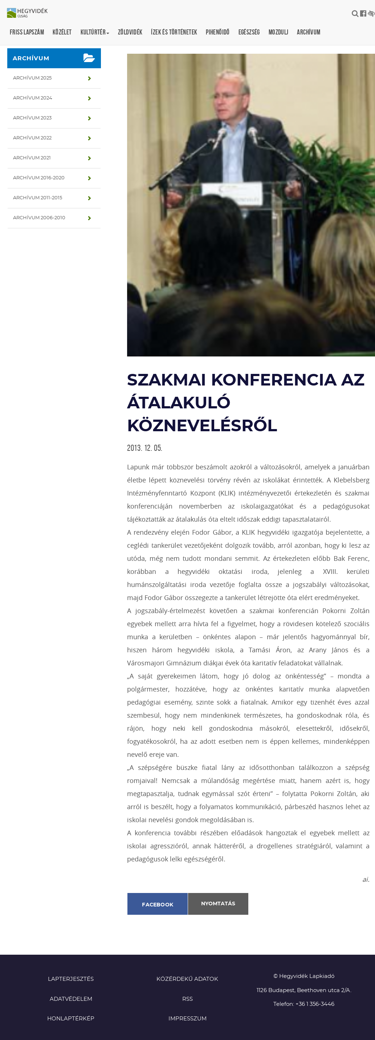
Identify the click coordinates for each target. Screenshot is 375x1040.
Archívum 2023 (32, 118)
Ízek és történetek (174, 32)
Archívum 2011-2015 (37, 198)
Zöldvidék (130, 32)
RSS (187, 999)
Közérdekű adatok (187, 979)
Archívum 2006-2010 (39, 218)
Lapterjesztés (71, 979)
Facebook (157, 905)
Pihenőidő (217, 32)
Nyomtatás (218, 903)
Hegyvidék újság (30, 13)
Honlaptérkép (70, 1018)
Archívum (308, 32)
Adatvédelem (71, 999)
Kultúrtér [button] (95, 32)
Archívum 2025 (32, 78)
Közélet (62, 32)
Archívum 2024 (32, 98)
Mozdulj (279, 32)
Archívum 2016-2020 (39, 178)
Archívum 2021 (32, 158)
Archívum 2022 (32, 138)
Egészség (249, 32)
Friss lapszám (27, 32)
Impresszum (187, 1018)
